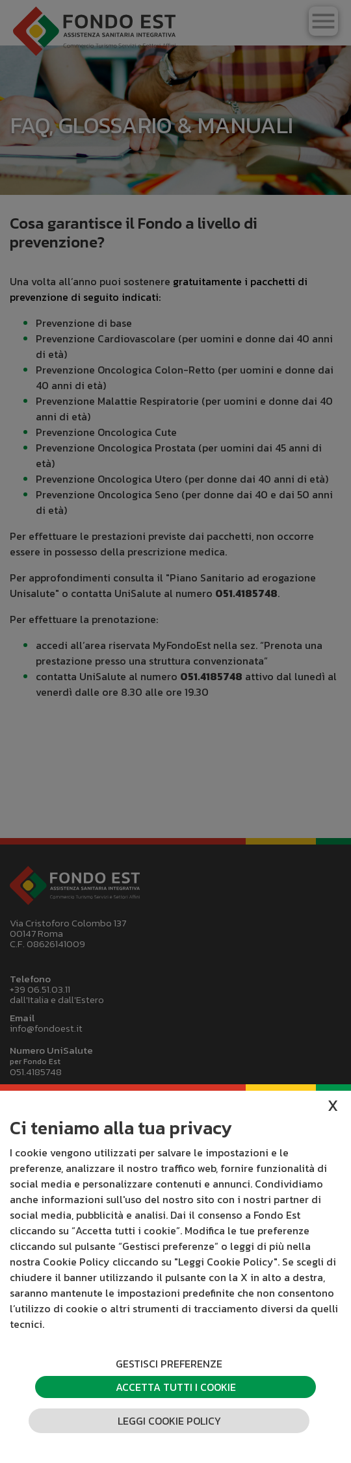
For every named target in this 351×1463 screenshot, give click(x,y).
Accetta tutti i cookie (176, 1387)
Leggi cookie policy (169, 1421)
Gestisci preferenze (169, 1363)
